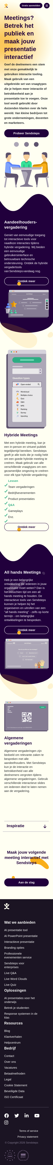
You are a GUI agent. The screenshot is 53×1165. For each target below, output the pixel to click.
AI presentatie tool (16, 930)
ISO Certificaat (13, 1097)
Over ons (10, 1061)
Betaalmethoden (14, 1073)
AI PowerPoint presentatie (21, 936)
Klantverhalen (13, 1036)
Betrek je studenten (16, 1007)
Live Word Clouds (15, 978)
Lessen (13, 480)
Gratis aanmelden (31, 5)
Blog (7, 1030)
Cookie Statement (15, 1085)
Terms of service (28, 1130)
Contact (9, 1055)
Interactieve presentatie (19, 941)
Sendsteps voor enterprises (14, 965)
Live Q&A (10, 973)
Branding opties (14, 947)
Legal (7, 1079)
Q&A (11, 504)
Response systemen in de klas (20, 1015)
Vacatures (10, 1067)
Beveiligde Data (14, 1091)
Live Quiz (10, 984)
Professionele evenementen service (18, 955)
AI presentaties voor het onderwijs (19, 1000)
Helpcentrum (12, 1042)
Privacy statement (28, 1136)
